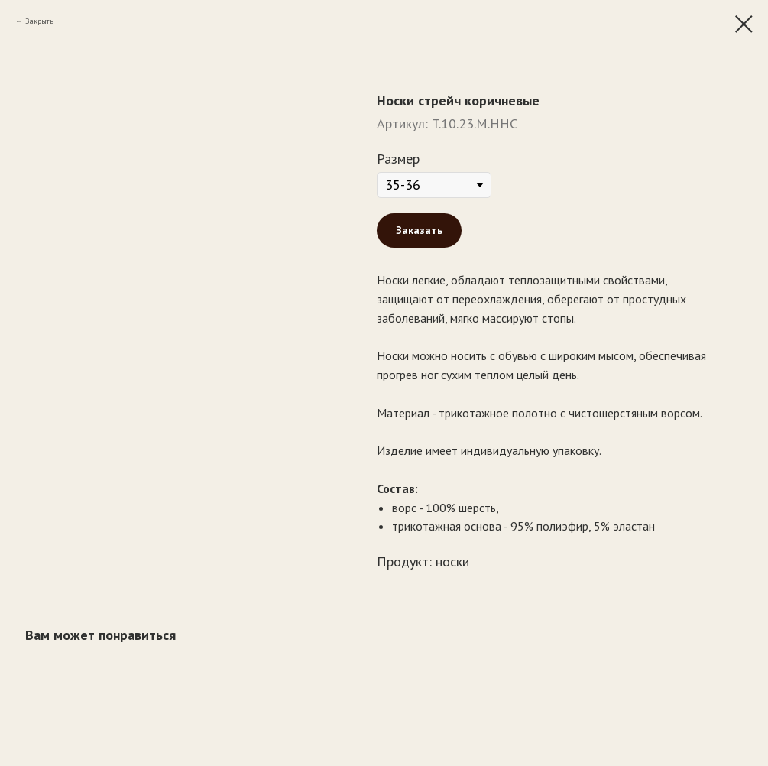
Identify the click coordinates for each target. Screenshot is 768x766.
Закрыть (39, 21)
